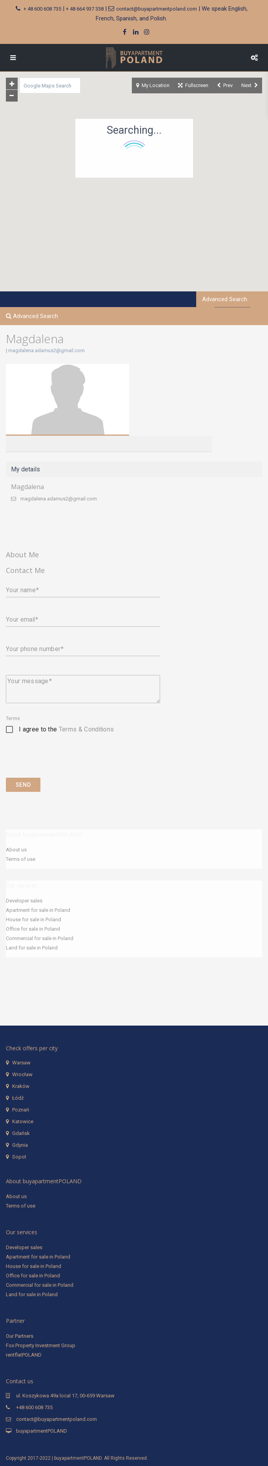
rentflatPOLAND (24, 1355)
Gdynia (20, 1145)
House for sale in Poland (33, 919)
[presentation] (65, 762)
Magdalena (27, 486)
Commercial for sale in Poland (39, 938)
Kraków (20, 1086)
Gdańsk (21, 1133)
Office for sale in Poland (33, 929)
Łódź (18, 1098)
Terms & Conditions (86, 729)
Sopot (19, 1157)
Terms (13, 718)
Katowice (22, 1121)
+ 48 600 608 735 (42, 9)
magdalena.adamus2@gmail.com (46, 350)
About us (16, 850)
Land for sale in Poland (32, 948)
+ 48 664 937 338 (85, 9)
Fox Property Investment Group (40, 1345)
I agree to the (66, 729)
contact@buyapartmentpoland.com (156, 9)
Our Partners (19, 1336)
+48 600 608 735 (34, 1407)
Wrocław (22, 1074)
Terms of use (20, 859)
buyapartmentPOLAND (41, 1431)
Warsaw (21, 1063)
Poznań (20, 1110)
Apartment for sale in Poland (38, 910)
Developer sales (24, 901)
